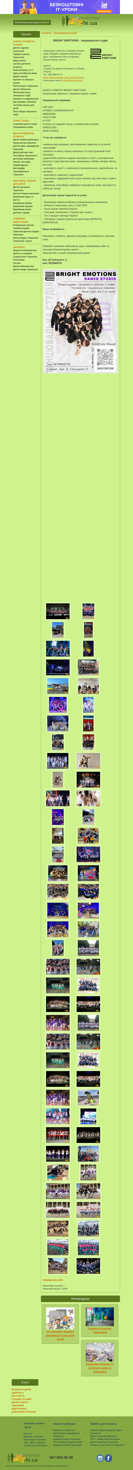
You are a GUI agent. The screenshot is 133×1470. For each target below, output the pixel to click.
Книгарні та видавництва (26, 98)
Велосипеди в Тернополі (25, 238)
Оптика (17, 263)
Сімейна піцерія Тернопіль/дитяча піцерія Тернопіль (26, 231)
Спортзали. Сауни (22, 241)
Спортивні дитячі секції (25, 124)
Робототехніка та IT (23, 70)
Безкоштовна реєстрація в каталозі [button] (32, 22)
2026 (8, 1466)
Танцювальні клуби (23, 127)
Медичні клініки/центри (25, 250)
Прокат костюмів (21, 161)
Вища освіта (19, 60)
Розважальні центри (23, 225)
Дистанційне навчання (24, 102)
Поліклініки (18, 259)
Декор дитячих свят (23, 152)
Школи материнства (23, 266)
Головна (46, 32)
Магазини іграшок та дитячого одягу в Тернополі (99, 1368)
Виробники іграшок (23, 206)
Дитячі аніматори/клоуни (26, 139)
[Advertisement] (26, 321)
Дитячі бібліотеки (22, 89)
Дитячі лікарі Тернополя (25, 269)
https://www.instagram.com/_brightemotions (63, 77)
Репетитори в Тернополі (25, 86)
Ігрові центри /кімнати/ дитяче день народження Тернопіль (26, 145)
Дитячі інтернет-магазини (26, 193)
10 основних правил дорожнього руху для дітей (60, 1335)
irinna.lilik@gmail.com (72, 80)
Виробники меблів (22, 203)
